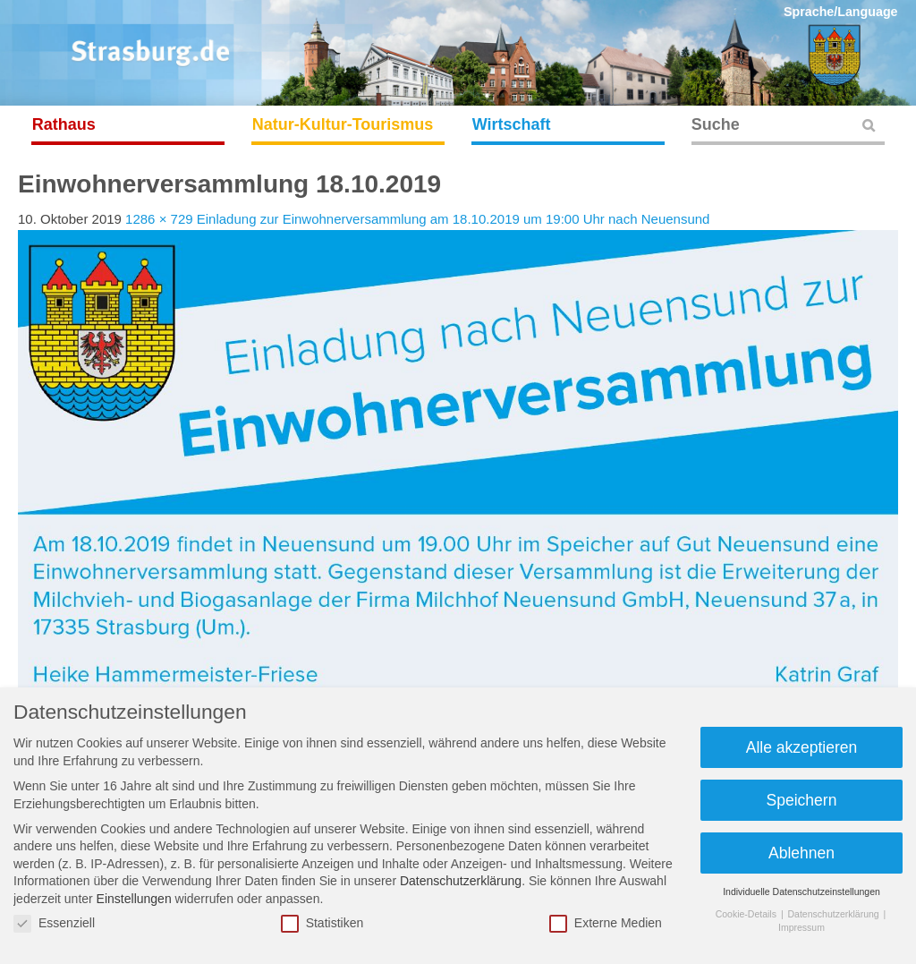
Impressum (801, 927)
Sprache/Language (841, 11)
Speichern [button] (802, 800)
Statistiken (322, 923)
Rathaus (64, 124)
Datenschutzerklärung (461, 881)
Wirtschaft (511, 124)
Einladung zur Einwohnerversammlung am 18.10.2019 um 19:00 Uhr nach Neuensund (453, 218)
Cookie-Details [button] (747, 914)
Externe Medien (605, 923)
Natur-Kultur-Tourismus (343, 124)
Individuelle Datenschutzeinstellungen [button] (801, 891)
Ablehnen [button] (801, 853)
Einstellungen (134, 898)
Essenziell (54, 923)
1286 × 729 (159, 218)
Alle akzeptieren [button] (802, 747)
